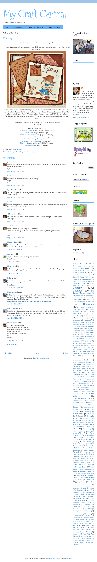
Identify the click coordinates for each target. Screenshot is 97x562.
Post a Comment (11, 344)
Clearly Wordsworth (79, 309)
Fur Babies (83, 353)
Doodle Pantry (79, 336)
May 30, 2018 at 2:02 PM (15, 209)
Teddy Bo (89, 513)
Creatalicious (86, 320)
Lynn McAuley (12, 190)
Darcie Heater (89, 322)
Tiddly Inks (88, 523)
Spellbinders (76, 492)
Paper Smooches (88, 435)
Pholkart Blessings (78, 444)
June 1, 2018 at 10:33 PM (15, 250)
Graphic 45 (87, 360)
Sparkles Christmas (87, 488)
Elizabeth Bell (90, 343)
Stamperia (91, 498)
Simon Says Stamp (86, 477)
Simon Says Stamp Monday (33, 139)
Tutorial (91, 527)
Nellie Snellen (77, 422)
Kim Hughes (85, 387)
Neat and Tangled (87, 420)
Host (85, 374)
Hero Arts (82, 370)
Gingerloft (91, 358)
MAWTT (90, 403)
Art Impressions (83, 275)
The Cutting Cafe (87, 517)
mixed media (78, 414)
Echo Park (88, 341)
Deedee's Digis (90, 324)
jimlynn (10, 162)
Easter (77, 341)
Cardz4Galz (77, 299)
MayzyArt (80, 405)
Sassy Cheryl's (84, 469)
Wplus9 (90, 542)
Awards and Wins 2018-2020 (35, 27)
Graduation (78, 360)
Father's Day (19, 152)
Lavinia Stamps (86, 391)
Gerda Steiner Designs (79, 358)
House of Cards (87, 377)
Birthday (11, 152)
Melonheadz (87, 407)
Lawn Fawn (77, 394)
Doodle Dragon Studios (87, 334)
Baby (83, 281)
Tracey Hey (88, 525)
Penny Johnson (86, 441)
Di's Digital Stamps (86, 328)
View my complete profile (81, 117)
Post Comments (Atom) (41, 358)
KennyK (77, 387)
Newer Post (8, 353)
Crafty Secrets (81, 318)
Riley (88, 462)
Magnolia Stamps (77, 400)
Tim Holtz (77, 525)
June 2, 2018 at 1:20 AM (15, 262)
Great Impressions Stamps (82, 362)
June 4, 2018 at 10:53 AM (15, 288)
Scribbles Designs (85, 471)
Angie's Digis (88, 270)
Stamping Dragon (86, 502)
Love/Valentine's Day (81, 398)
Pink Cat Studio (88, 446)
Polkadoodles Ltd (87, 450)
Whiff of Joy (84, 536)
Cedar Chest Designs (79, 301)
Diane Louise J (12, 292)
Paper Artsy (87, 429)
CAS (88, 299)
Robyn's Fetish (78, 464)
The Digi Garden (78, 519)
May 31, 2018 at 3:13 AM (15, 221)
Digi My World (76, 330)
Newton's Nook (88, 424)
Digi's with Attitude (87, 330)
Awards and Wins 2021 (54, 27)
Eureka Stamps (81, 345)
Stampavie (90, 496)
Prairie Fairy (87, 452)
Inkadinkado (85, 381)
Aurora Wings (77, 279)
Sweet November (77, 509)
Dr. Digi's (89, 336)
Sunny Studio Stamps (86, 506)
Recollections (77, 460)
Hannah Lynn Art (86, 366)
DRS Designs (77, 338)
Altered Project (77, 270)
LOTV (37, 110)
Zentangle (75, 544)
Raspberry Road (86, 458)
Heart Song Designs (79, 368)
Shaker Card (89, 473)
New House (88, 422)
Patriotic (80, 437)
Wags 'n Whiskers (79, 534)
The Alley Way (77, 517)
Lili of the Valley (29, 152)
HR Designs (80, 379)
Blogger (68, 558)
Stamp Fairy (79, 494)
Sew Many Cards (77, 473)
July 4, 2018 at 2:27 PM (15, 340)
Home (7, 27)
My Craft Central (34, 14)
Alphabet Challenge (81, 268)
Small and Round (78, 486)
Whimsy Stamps (85, 538)
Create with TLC (78, 322)
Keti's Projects (12, 308)
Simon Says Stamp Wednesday (31, 141)
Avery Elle (76, 281)
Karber (92, 385)
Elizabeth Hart (12, 242)
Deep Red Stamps (80, 326)
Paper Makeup (77, 431)
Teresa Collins (77, 515)
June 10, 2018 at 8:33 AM (15, 318)
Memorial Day (77, 409)
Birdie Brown (85, 285)
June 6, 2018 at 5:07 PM (15, 304)
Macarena (10, 266)
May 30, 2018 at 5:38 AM (15, 171)
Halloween (77, 364)
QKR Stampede (81, 456)
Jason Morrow (52, 558)
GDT (87, 356)
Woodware (82, 542)
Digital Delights (78, 332)
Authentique (87, 279)
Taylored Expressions (83, 511)
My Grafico (86, 418)
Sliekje (90, 484)
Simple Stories (81, 482)
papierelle (10, 254)
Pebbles (83, 439)
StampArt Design (80, 496)
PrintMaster (90, 454)
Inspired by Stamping (85, 383)
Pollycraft (76, 452)
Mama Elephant (89, 400)
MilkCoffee (88, 411)
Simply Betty (90, 482)
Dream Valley (28, 137)
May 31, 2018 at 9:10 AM (15, 238)
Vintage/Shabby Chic (81, 532)
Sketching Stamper (80, 484)
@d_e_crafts (11, 214)
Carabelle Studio (78, 295)
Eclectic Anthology (78, 343)
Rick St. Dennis (79, 462)
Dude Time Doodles (88, 338)
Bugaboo (77, 290)
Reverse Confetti (89, 460)
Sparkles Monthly (83, 490)
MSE (80, 416)
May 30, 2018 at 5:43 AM (15, 185)
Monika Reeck (12, 322)
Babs (9, 278)
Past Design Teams (18, 27)
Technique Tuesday (78, 513)
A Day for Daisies (79, 264)
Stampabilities (89, 494)
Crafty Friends (24, 135)
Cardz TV (87, 297)
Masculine (79, 403)
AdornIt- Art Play (84, 266)
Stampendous (79, 498)
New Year (76, 424)
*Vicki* (9, 202)
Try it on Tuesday (79, 527)
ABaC (91, 264)
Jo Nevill (10, 226)
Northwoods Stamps (83, 426)
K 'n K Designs (84, 385)
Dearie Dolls (79, 324)
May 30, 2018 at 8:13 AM (15, 197)
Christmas (88, 304)
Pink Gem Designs (82, 448)
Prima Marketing (78, 454)
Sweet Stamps (89, 509)
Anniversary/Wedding (80, 272)
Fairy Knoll (86, 347)
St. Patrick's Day (88, 492)
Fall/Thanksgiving (80, 349)
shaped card (80, 475)
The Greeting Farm (84, 521)
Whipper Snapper (78, 540)
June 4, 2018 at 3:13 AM (15, 274)
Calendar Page (86, 293)
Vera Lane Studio (83, 529)
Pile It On (23, 143)
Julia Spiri (75, 385)
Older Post (64, 353)
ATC (90, 277)
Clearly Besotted (86, 307)
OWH (75, 429)
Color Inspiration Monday (26, 130)
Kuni (9, 176)
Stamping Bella (80, 500)
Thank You (86, 515)
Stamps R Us (77, 504)
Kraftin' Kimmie (85, 389)
